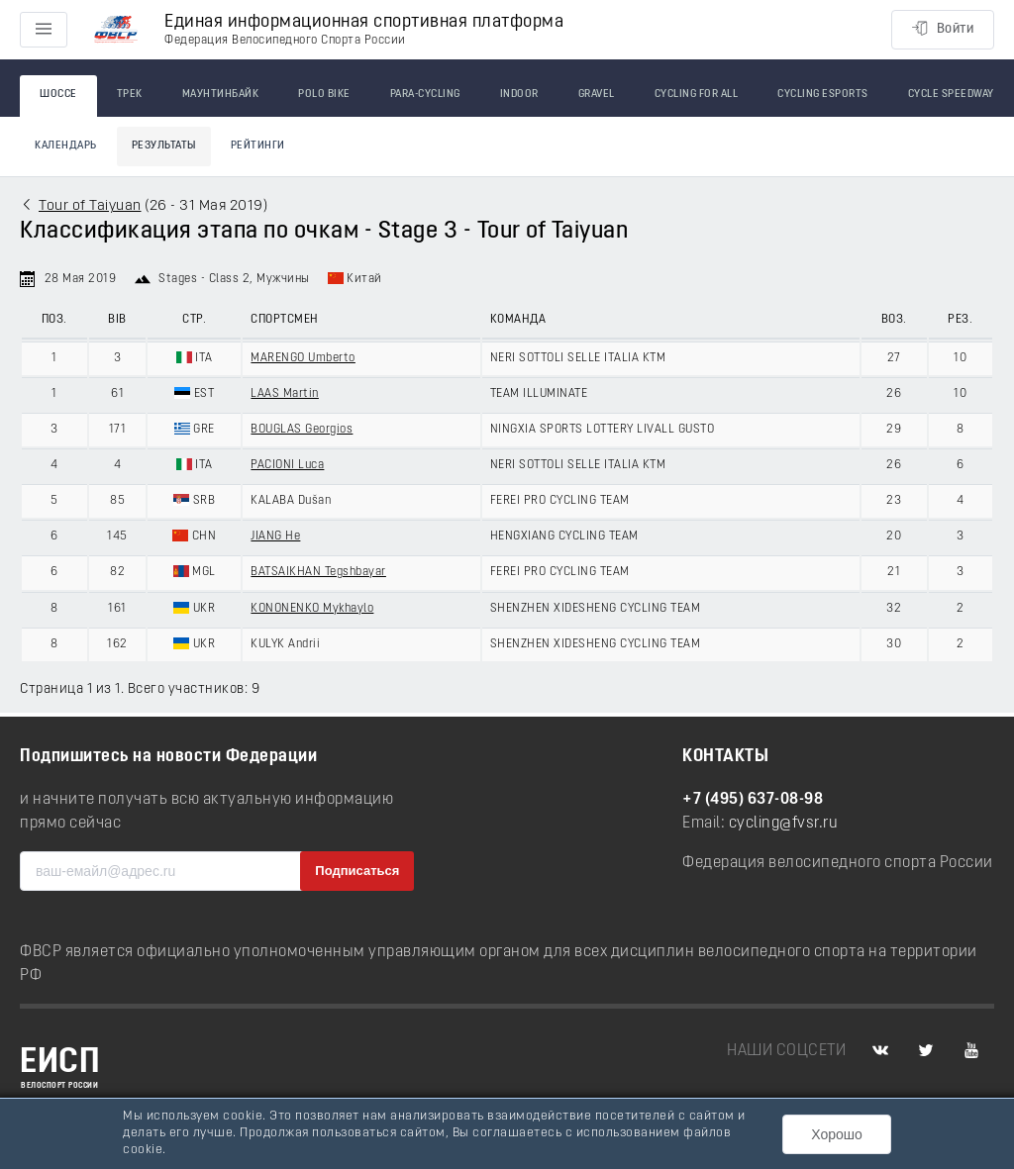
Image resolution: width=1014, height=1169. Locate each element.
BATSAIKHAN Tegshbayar (318, 572)
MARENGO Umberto (303, 358)
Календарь (66, 146)
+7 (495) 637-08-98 (752, 800)
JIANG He (275, 536)
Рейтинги (258, 146)
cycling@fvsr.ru (784, 823)
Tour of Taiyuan (90, 206)
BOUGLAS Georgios (302, 430)
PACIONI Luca (287, 465)
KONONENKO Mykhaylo (312, 609)
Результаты (164, 146)
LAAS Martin (285, 394)
